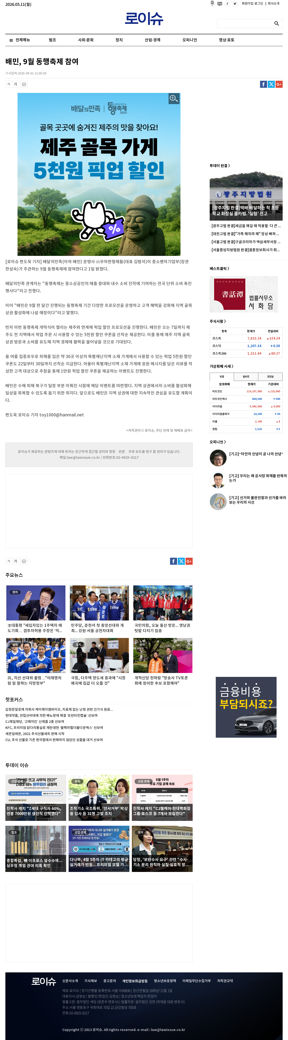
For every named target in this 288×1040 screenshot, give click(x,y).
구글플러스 (279, 84)
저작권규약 (225, 981)
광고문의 (109, 981)
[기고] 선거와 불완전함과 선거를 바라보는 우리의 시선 (257, 500)
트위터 (271, 84)
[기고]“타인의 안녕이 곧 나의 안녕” (256, 454)
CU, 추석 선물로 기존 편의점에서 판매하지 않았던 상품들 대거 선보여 (54, 740)
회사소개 (272, 4)
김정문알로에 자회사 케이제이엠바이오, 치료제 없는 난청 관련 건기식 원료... (59, 710)
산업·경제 (152, 40)
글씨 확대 (15, 84)
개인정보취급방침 (135, 981)
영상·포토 (226, 40)
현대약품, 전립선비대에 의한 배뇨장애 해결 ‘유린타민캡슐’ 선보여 (51, 716)
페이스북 (263, 84)
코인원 (270, 376)
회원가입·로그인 (253, 4)
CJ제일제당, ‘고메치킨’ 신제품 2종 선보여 (34, 722)
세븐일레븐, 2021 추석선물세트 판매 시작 (34, 734)
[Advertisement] (54, 510)
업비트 (246, 376)
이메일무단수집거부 (196, 981)
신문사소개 (70, 981)
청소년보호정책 (165, 981)
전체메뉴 (23, 40)
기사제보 (90, 981)
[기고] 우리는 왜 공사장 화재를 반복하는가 (258, 478)
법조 (52, 40)
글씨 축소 (8, 84)
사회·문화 (86, 40)
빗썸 (222, 376)
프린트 (23, 84)
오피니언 (189, 40)
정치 (119, 40)
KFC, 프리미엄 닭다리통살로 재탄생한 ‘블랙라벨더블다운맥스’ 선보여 (54, 728)
